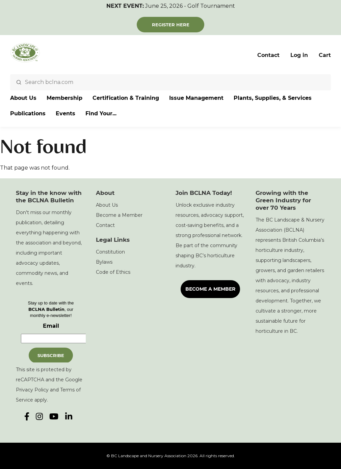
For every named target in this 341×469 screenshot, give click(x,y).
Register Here (170, 24)
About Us (23, 98)
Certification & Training (126, 98)
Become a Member (119, 215)
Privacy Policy (32, 390)
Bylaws (104, 262)
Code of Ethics (113, 272)
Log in (299, 55)
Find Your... (100, 113)
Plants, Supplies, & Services (273, 98)
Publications (28, 113)
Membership (64, 98)
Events (65, 113)
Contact (268, 55)
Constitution (110, 252)
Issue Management (196, 98)
